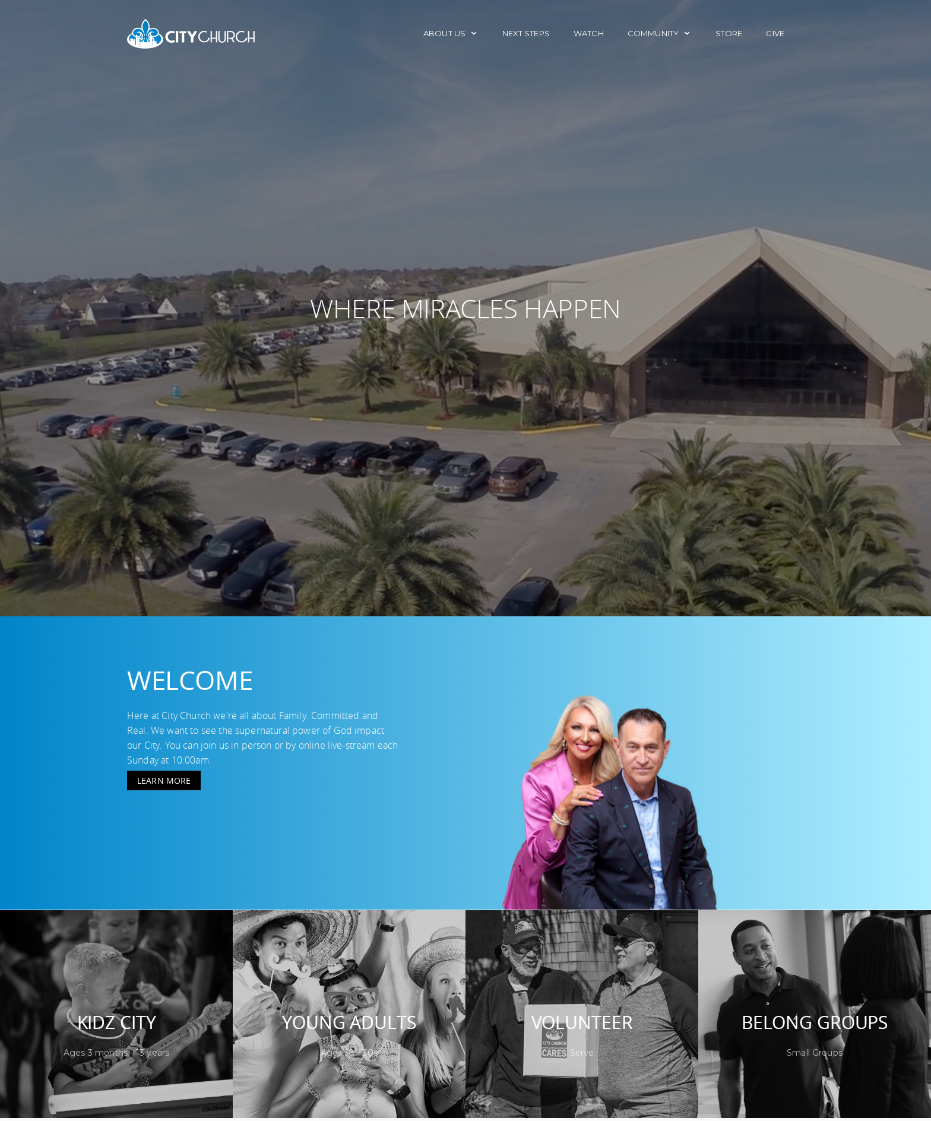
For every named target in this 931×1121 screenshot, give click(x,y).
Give (775, 33)
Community (660, 33)
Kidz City (116, 1022)
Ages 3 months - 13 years (116, 1052)
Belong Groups (815, 1022)
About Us (450, 33)
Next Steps (526, 33)
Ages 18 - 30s (349, 1052)
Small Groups (815, 1052)
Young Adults (349, 1022)
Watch (589, 33)
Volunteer (582, 1022)
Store (729, 33)
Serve (582, 1052)
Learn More (164, 780)
